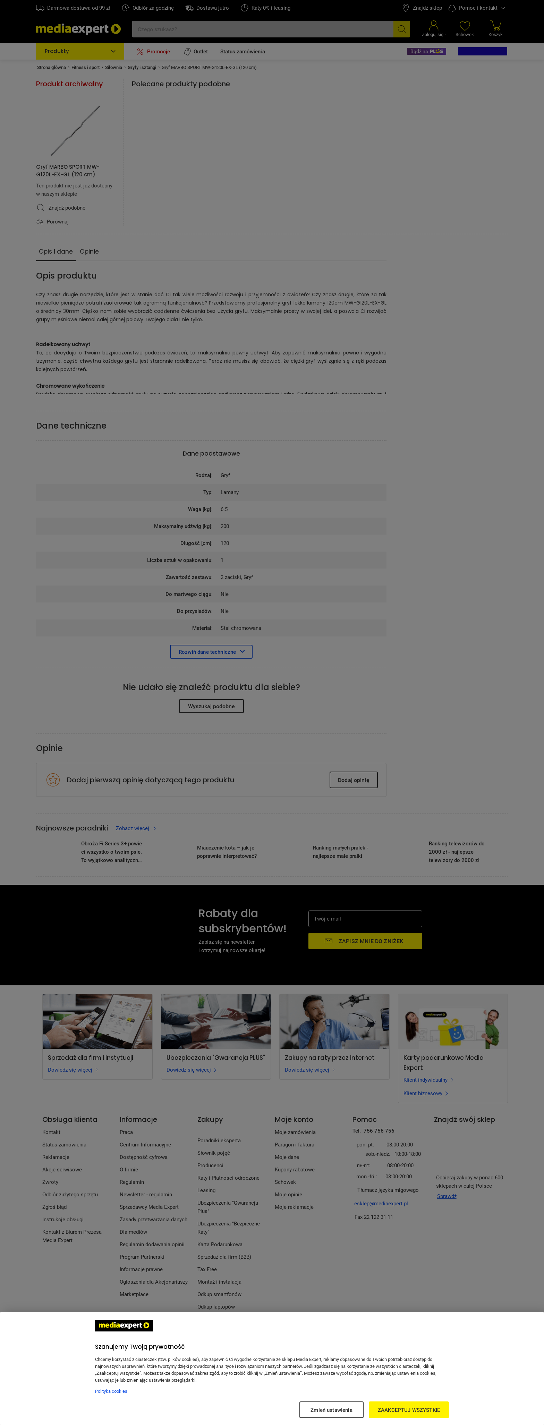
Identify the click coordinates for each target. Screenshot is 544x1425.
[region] (272, 1368)
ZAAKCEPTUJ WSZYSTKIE (409, 1409)
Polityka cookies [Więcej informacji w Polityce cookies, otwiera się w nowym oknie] (111, 1391)
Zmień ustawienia (331, 1409)
